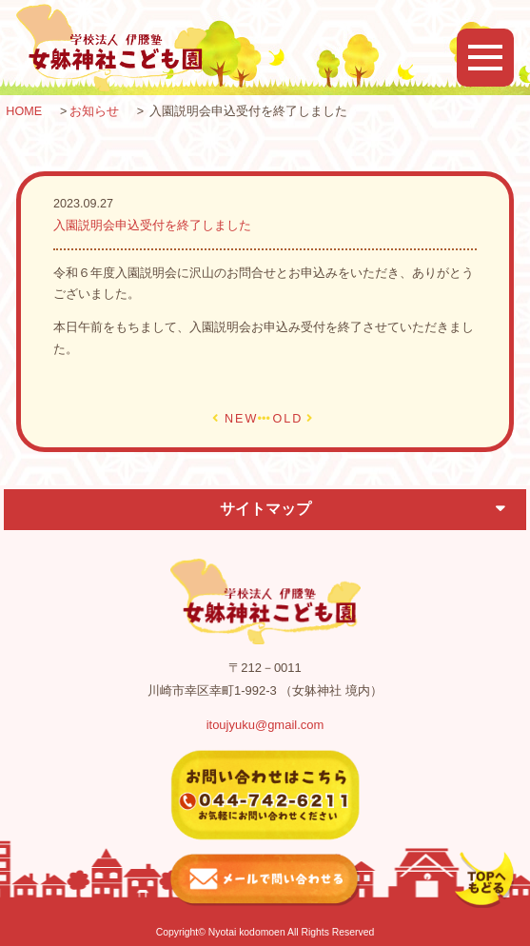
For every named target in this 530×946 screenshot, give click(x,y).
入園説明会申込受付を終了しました (152, 225)
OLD (287, 418)
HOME (24, 111)
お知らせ (94, 111)
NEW (241, 418)
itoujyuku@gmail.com (265, 725)
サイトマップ (265, 509)
